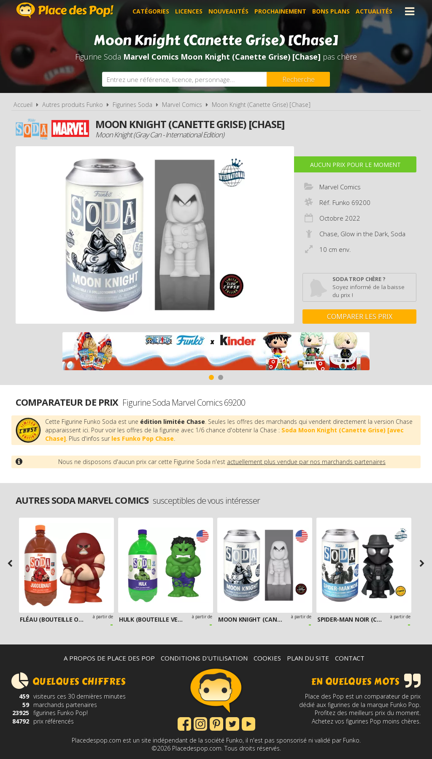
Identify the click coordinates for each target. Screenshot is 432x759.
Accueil (23, 105)
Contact (349, 658)
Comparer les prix (359, 316)
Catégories (150, 11)
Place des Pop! (65, 10)
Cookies (267, 658)
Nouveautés (228, 11)
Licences (188, 11)
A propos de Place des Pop (109, 658)
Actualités (374, 11)
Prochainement (280, 11)
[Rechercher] (298, 79)
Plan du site (308, 658)
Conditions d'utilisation (204, 658)
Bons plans (331, 11)
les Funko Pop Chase (142, 438)
